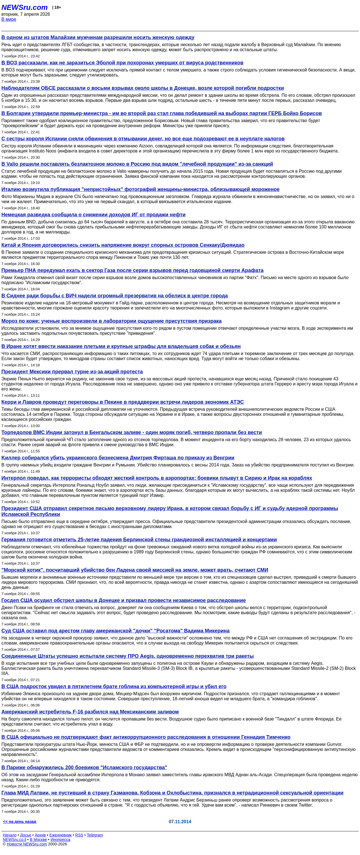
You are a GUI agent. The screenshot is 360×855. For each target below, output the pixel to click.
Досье (25, 835)
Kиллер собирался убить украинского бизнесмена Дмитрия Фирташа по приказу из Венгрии (117, 458)
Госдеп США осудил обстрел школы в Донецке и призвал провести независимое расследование (123, 600)
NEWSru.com (24, 7)
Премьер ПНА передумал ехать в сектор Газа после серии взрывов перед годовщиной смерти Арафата (132, 270)
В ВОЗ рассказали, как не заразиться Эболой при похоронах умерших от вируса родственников (122, 63)
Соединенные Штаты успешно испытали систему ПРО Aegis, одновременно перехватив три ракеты (127, 656)
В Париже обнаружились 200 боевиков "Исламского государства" (84, 767)
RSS (79, 835)
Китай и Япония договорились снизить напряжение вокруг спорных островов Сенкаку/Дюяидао (123, 245)
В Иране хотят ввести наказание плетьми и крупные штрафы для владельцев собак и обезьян (121, 346)
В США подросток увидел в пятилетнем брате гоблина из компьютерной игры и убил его (113, 686)
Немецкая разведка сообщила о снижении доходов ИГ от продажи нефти (93, 214)
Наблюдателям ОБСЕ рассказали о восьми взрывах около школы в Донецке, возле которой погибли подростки (142, 88)
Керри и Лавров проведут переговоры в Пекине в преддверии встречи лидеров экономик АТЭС (122, 402)
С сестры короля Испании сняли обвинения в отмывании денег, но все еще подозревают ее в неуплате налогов (143, 139)
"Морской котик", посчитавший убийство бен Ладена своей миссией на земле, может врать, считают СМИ (134, 570)
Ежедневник (61, 835)
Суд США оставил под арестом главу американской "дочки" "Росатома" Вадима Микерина (115, 631)
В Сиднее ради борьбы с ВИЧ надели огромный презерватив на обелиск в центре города (114, 296)
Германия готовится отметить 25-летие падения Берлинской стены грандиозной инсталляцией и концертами (139, 539)
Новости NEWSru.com (27, 844)
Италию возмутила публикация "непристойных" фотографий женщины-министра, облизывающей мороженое (140, 189)
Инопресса (61, 839)
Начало (10, 835)
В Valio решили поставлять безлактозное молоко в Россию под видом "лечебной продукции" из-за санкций (137, 164)
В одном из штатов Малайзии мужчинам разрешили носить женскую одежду (97, 37)
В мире (8, 19)
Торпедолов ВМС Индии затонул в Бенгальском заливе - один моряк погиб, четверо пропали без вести (131, 432)
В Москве (38, 839)
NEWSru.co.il (14, 839)
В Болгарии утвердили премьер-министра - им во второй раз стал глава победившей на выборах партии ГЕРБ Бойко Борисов (161, 113)
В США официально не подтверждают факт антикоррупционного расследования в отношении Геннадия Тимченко (146, 737)
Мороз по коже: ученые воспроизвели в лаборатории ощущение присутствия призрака (111, 321)
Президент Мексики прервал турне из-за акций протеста (72, 371)
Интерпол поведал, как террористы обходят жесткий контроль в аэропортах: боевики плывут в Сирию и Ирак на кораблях (156, 478)
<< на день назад (19, 821)
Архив (40, 835)
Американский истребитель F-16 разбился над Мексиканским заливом (90, 712)
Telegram (95, 835)
